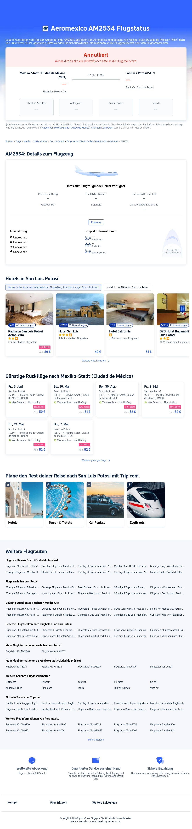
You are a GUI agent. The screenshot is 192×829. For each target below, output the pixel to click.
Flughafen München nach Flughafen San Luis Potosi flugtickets (168, 630)
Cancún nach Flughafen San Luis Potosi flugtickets (60, 636)
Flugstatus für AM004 (125, 730)
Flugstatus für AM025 (89, 666)
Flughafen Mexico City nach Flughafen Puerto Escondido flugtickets (168, 608)
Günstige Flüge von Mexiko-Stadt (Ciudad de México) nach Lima (96, 566)
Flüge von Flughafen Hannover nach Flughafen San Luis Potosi (132, 630)
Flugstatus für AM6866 (54, 724)
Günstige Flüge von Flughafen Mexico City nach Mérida (132, 614)
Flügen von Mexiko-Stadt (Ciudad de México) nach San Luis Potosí (78, 127)
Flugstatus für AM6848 (162, 730)
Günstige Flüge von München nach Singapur (96, 703)
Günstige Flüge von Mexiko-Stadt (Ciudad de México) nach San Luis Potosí (60, 587)
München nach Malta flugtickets (167, 703)
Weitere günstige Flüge (96, 460)
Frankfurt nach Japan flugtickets (131, 703)
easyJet (82, 682)
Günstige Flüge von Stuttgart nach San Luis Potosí (23, 593)
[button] (158, 6)
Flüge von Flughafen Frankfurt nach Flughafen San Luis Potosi (23, 630)
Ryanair (45, 682)
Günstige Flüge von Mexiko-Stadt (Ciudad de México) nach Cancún (60, 566)
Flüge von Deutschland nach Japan (23, 709)
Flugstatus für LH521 (161, 666)
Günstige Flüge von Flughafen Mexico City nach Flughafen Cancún (60, 608)
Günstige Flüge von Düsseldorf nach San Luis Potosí (23, 587)
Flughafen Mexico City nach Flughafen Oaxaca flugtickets (96, 608)
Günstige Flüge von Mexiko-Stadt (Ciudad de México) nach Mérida (168, 566)
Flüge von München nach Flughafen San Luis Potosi (168, 636)
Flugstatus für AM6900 (162, 724)
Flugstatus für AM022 (16, 730)
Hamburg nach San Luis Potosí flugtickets (60, 593)
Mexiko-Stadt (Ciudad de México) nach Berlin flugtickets (60, 572)
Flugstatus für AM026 (53, 730)
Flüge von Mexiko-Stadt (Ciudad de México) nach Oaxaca (23, 566)
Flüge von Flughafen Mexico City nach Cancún (60, 614)
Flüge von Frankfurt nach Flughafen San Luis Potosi (96, 636)
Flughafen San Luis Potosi (139, 87)
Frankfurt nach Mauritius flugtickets (60, 703)
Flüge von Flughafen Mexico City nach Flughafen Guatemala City (132, 608)
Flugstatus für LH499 (125, 666)
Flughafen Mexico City (54, 91)
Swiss (153, 682)
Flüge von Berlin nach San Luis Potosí (96, 593)
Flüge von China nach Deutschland (168, 709)
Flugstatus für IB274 (16, 666)
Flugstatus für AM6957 (90, 730)
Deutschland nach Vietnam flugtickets (60, 709)
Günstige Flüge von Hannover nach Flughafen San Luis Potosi (132, 636)
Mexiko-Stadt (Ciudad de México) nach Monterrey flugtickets (168, 572)
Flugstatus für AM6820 (17, 724)
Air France (47, 688)
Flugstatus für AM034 (125, 724)
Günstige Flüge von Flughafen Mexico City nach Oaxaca (168, 614)
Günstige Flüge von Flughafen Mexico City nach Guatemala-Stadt (96, 614)
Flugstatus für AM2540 (17, 651)
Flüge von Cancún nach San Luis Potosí (168, 593)
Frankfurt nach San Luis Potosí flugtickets (96, 587)
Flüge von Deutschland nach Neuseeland (96, 709)
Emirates (118, 682)
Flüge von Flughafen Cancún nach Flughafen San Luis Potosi (60, 630)
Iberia (81, 688)
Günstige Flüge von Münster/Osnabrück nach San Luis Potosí (132, 587)
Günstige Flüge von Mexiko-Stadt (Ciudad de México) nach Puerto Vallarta (23, 572)
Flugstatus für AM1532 (54, 651)
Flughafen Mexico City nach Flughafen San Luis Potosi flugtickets (96, 630)
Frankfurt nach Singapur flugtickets (23, 703)
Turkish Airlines (122, 688)
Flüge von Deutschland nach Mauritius (132, 709)
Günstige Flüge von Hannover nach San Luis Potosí (132, 593)
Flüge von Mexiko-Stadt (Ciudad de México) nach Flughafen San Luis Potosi (23, 636)
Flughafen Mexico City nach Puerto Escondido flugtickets (23, 614)
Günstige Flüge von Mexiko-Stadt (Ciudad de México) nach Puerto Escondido (96, 572)
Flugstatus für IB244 (52, 666)
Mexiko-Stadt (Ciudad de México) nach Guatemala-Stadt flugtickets (132, 566)
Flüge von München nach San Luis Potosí (168, 587)
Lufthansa (10, 682)
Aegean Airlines (13, 688)
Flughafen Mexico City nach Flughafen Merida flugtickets (23, 608)
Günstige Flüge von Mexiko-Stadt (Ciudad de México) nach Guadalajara (132, 572)
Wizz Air (154, 688)
